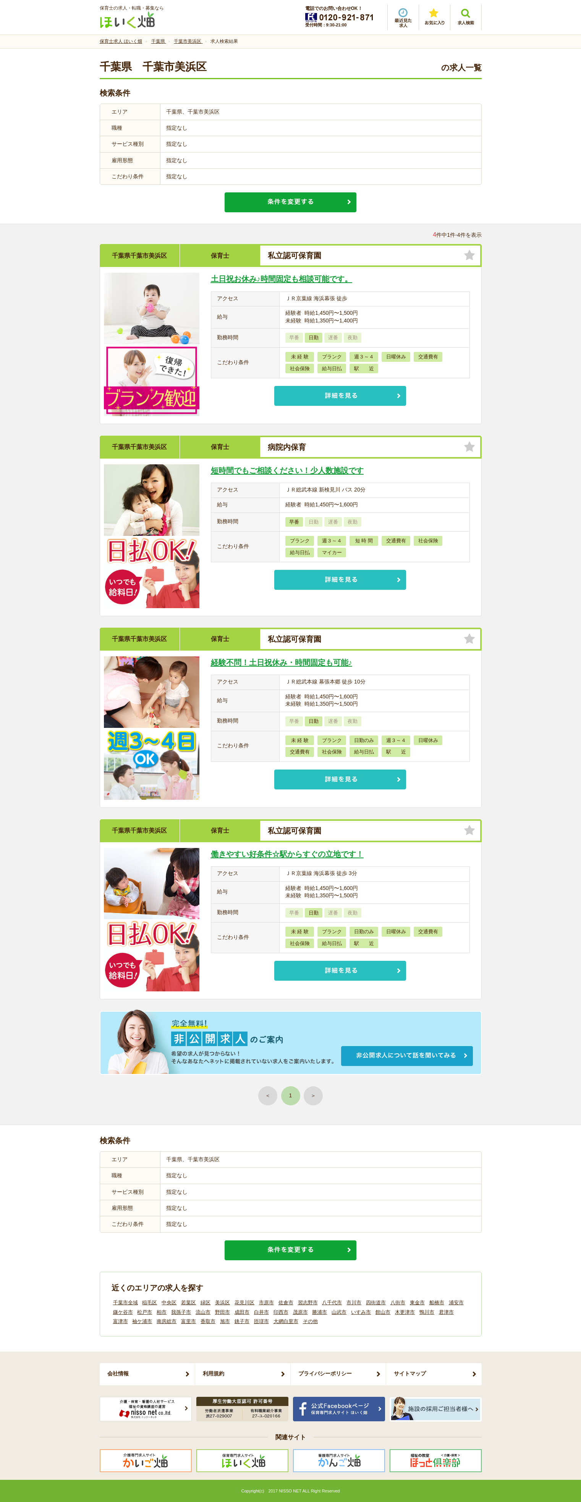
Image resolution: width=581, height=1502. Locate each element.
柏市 (162, 1312)
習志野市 (308, 1302)
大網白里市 (286, 1321)
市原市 (266, 1302)
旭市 (225, 1321)
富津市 (120, 1321)
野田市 (222, 1312)
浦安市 (456, 1302)
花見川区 (244, 1302)
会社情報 (118, 1373)
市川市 (353, 1302)
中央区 (169, 1302)
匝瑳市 (261, 1321)
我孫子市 (181, 1312)
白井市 (261, 1312)
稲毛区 (149, 1302)
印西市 (281, 1312)
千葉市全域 (125, 1302)
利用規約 (213, 1373)
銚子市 (242, 1321)
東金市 (417, 1302)
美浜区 (222, 1302)
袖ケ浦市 (142, 1321)
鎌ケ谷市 (123, 1312)
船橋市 (436, 1302)
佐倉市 (285, 1302)
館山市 (382, 1312)
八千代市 (332, 1302)
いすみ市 (361, 1312)
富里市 (188, 1321)
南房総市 (166, 1321)
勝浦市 (319, 1312)
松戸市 (144, 1312)
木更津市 (405, 1312)
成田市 (242, 1312)
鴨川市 (426, 1312)
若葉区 (188, 1302)
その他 (310, 1321)
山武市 (339, 1312)
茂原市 (300, 1312)
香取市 (208, 1321)
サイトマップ (410, 1373)
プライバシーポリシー (325, 1373)
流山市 (203, 1312)
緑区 (205, 1302)
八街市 (397, 1302)
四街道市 (376, 1302)
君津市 (446, 1312)
